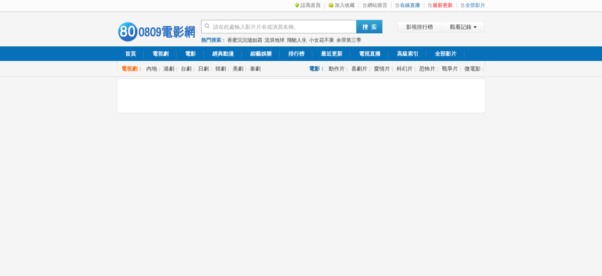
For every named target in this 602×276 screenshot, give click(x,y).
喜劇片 (359, 69)
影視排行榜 (419, 27)
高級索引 (407, 54)
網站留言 (377, 5)
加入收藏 (345, 5)
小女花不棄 (321, 40)
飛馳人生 (297, 40)
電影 (190, 54)
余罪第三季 (348, 40)
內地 (151, 69)
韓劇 (220, 69)
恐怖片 (427, 69)
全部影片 (475, 5)
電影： (317, 69)
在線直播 (410, 5)
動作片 (337, 69)
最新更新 (443, 5)
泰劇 (255, 69)
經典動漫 (223, 54)
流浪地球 (274, 40)
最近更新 (331, 54)
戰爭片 (450, 69)
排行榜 (296, 54)
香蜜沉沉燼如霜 (244, 40)
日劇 (203, 69)
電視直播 (369, 54)
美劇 (238, 69)
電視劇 (160, 54)
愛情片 (382, 69)
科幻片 (405, 69)
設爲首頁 (311, 5)
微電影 (473, 69)
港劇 (169, 69)
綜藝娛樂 (261, 54)
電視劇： (132, 69)
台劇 (186, 69)
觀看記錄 (460, 27)
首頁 (130, 54)
